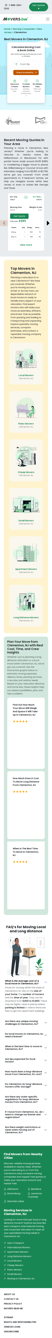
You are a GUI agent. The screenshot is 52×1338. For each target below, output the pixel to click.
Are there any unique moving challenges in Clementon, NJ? (21, 1022)
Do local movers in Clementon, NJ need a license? (24, 1035)
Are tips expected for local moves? (20, 1060)
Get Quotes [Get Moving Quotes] (38, 7)
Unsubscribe (11, 1331)
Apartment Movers (26, 569)
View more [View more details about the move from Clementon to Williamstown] (26, 244)
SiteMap (8, 1317)
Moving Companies (24, 29)
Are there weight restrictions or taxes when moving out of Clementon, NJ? (23, 1130)
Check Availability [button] (26, 72)
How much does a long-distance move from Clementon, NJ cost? (23, 1073)
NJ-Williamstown (41, 196)
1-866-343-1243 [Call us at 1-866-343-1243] (13, 7)
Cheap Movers (26, 472)
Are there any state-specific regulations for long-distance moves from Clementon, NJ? (22, 1099)
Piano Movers (26, 423)
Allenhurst (11, 1189)
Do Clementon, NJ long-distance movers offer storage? (23, 1085)
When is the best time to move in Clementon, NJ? (23, 1048)
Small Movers (26, 520)
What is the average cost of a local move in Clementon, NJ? (22, 982)
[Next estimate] (48, 223)
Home (7, 29)
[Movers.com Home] (15, 19)
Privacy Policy (13, 1303)
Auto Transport (14, 1243)
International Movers (17, 1247)
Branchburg (12, 1193)
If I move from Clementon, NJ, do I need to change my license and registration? (24, 1114)
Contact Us (11, 1299)
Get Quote (19, 216)
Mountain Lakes (14, 1201)
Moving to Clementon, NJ (19, 1278)
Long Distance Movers (26, 617)
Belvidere (34, 1189)
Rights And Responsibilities (20, 1322)
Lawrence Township (35, 1195)
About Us (9, 1294)
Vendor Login (12, 1326)
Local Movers (26, 375)
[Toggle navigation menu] (48, 19)
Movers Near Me (13, 1308)
